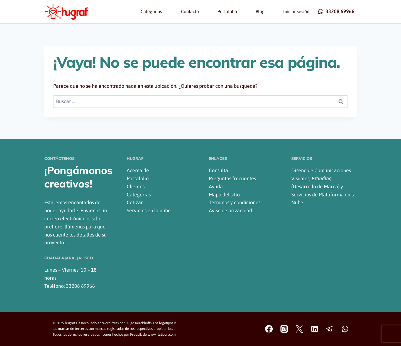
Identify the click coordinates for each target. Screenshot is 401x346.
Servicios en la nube (149, 210)
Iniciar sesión (296, 11)
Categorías (151, 11)
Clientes (136, 186)
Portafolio (227, 11)
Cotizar (135, 202)
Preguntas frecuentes (232, 178)
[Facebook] (269, 329)
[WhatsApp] (345, 329)
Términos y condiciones (234, 202)
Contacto (190, 11)
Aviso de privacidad (230, 210)
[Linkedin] (314, 329)
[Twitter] (299, 329)
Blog (260, 11)
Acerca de (138, 170)
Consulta (218, 170)
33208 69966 (80, 286)
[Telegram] (330, 329)
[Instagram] (284, 329)
